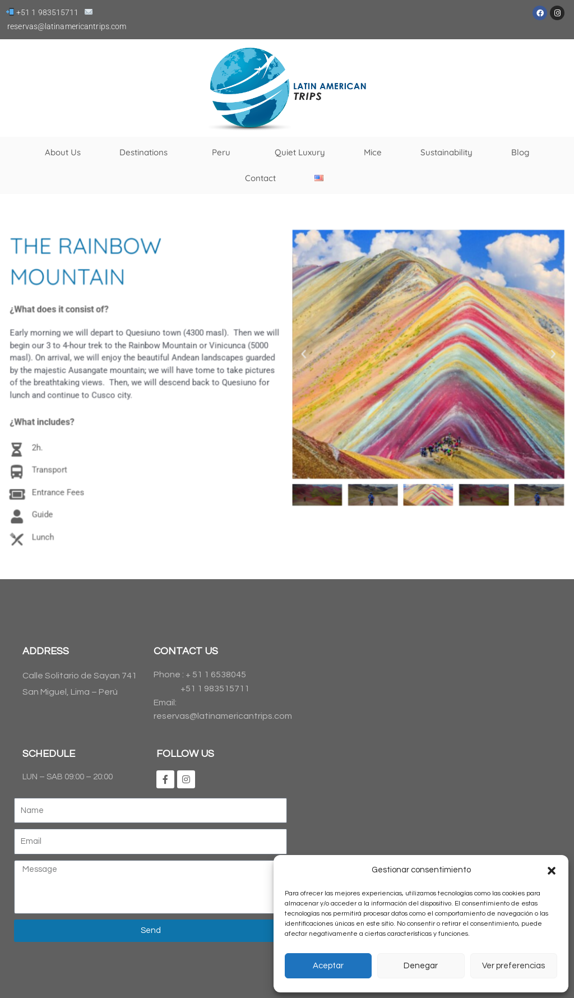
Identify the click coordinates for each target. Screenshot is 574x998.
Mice (373, 152)
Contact (260, 178)
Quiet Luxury (300, 152)
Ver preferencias (513, 966)
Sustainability (446, 152)
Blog (520, 152)
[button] (551, 870)
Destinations (146, 152)
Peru (224, 152)
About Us (63, 152)
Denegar (421, 966)
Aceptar (328, 966)
